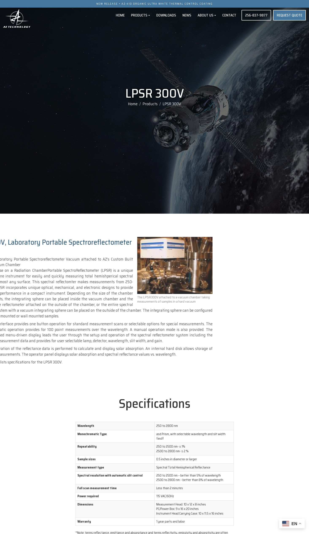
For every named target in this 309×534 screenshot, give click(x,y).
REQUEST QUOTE (289, 15)
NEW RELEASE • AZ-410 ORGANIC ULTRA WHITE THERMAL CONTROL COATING (154, 3)
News (186, 15)
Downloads (166, 15)
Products (140, 15)
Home (120, 15)
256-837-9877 (256, 15)
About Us (207, 15)
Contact (229, 15)
